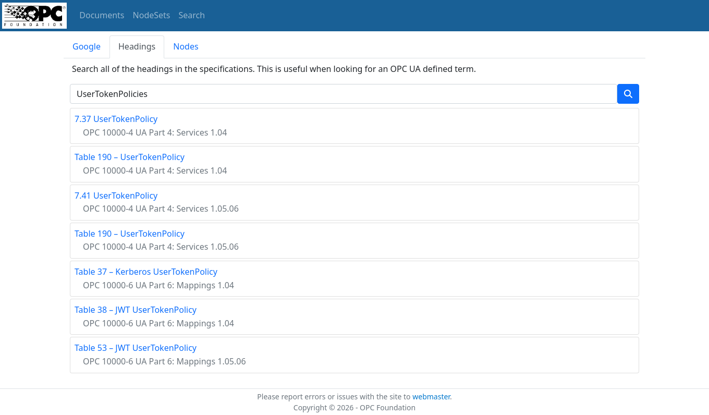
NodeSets (151, 15)
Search (192, 15)
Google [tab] (86, 46)
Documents (101, 15)
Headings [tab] (136, 46)
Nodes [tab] (185, 46)
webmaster (431, 396)
